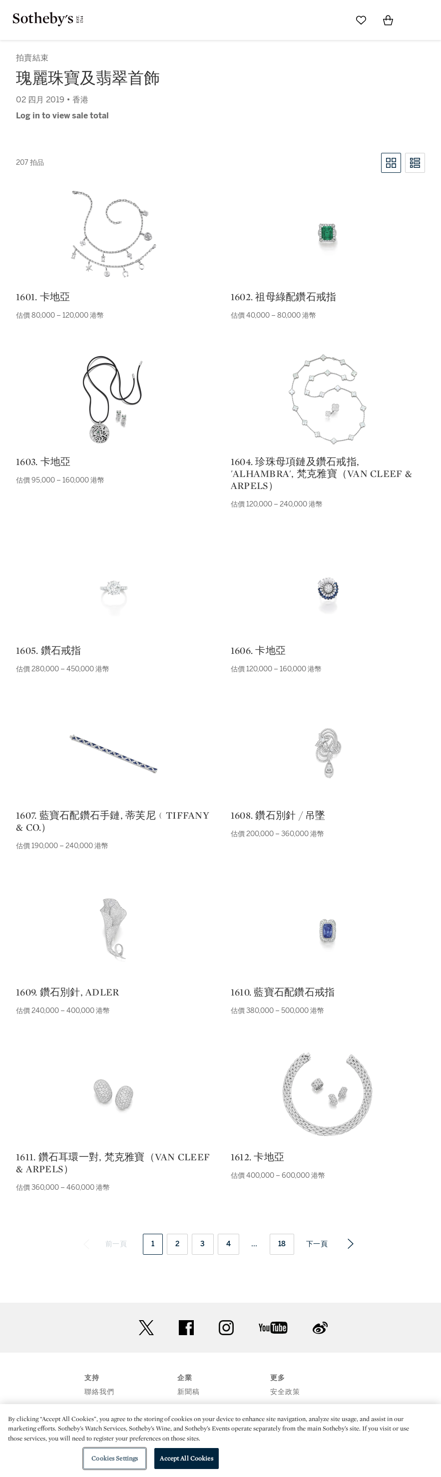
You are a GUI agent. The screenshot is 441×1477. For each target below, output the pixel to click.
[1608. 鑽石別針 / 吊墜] (328, 753)
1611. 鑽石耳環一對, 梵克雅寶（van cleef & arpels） (113, 1163)
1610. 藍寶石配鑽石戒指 (283, 992)
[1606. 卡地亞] (328, 588)
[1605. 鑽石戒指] (113, 588)
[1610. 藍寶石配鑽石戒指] (328, 930)
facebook (186, 1327)
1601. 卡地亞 (43, 297)
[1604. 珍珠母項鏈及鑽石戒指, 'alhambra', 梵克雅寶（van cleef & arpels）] (328, 400)
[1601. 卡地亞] (113, 235)
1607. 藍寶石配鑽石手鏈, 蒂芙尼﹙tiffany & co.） (112, 821)
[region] (220, 1440)
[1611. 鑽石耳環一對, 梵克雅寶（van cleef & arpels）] (113, 1095)
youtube (273, 1328)
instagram (226, 1327)
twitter (146, 1328)
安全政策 (285, 1392)
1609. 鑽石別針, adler (67, 992)
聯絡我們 (99, 1392)
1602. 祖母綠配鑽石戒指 (284, 297)
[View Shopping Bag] (388, 20)
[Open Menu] (415, 20)
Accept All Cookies (186, 1458)
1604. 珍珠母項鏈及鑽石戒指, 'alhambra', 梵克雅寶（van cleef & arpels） (321, 474)
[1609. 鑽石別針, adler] (113, 930)
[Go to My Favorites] (361, 20)
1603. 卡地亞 (43, 462)
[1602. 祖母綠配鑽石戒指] (328, 235)
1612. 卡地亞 (257, 1157)
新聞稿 (188, 1392)
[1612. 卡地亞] (328, 1095)
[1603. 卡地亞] (113, 400)
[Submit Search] (334, 20)
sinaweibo (320, 1328)
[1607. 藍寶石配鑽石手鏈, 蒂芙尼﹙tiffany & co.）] (113, 753)
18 (282, 1244)
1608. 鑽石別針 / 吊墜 (278, 815)
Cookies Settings (114, 1458)
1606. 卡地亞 (258, 650)
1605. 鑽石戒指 (48, 650)
